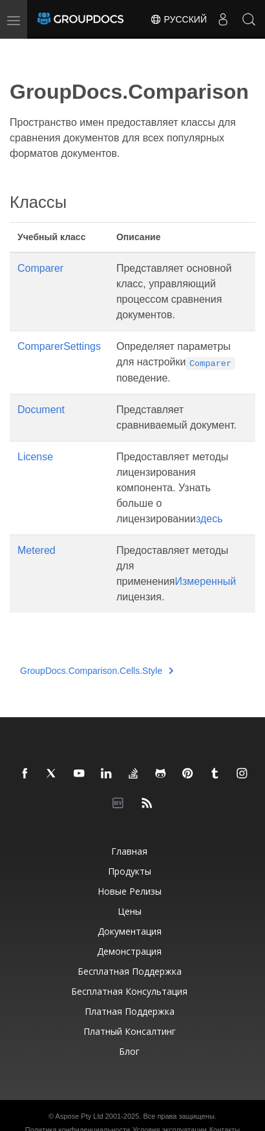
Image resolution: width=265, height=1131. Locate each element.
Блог (129, 1051)
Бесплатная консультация (129, 991)
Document (41, 409)
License (35, 456)
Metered (36, 550)
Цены (130, 911)
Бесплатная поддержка (130, 971)
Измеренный (206, 581)
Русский (178, 19)
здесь (209, 518)
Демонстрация (129, 951)
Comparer (40, 268)
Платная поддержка (130, 1011)
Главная (129, 851)
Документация (130, 931)
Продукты (129, 871)
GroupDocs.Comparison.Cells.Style (97, 671)
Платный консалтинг (129, 1031)
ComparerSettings (59, 346)
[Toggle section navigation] (20, 49)
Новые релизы (130, 891)
